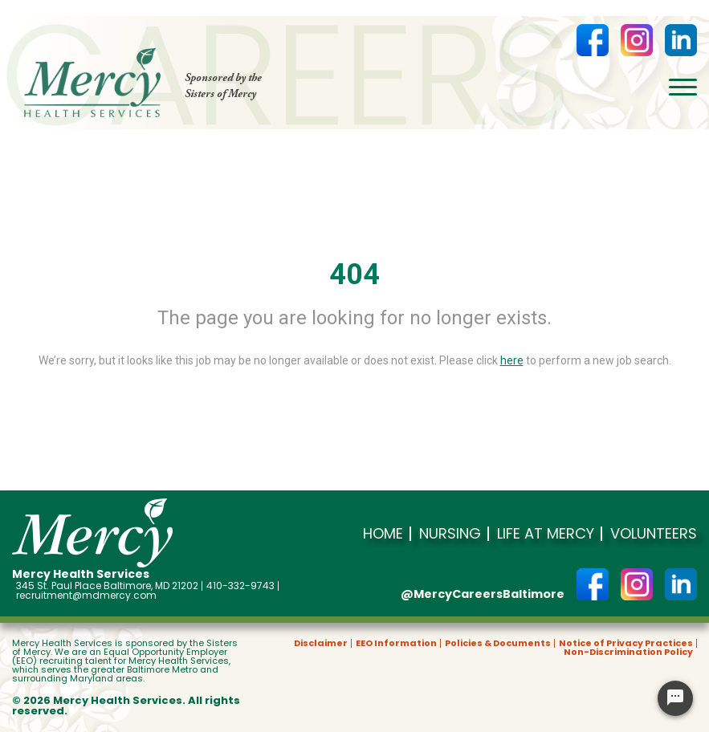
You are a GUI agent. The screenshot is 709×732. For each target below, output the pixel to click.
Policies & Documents (498, 643)
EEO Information (396, 643)
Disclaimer (321, 643)
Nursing (450, 534)
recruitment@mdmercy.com (86, 595)
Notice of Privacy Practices (626, 643)
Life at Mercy (545, 534)
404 (354, 274)
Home (383, 534)
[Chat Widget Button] (675, 698)
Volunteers (653, 534)
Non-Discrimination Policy (628, 652)
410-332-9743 (240, 586)
